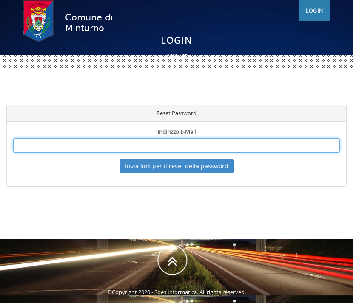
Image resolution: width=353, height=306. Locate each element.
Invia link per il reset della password (176, 166)
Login (314, 19)
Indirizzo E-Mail (176, 132)
